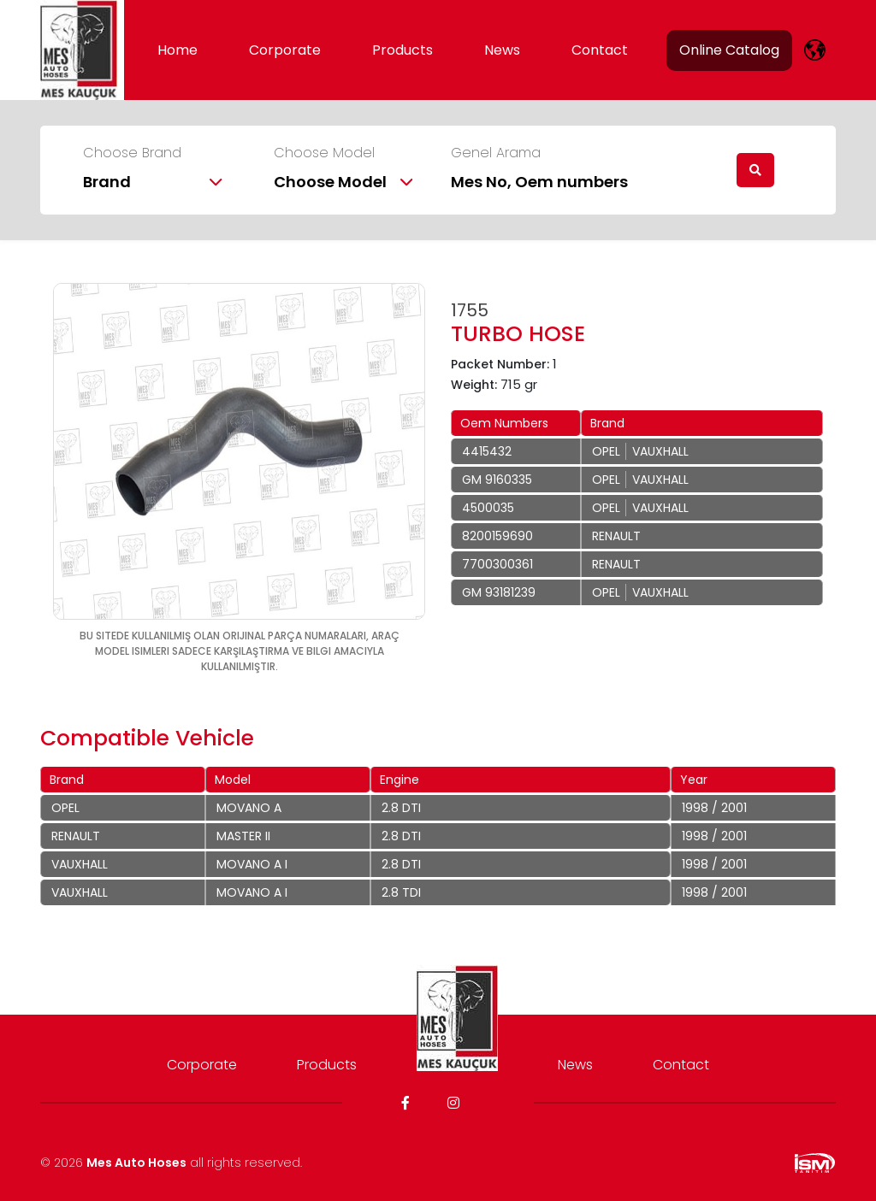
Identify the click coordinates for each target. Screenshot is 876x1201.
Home (177, 50)
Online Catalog (729, 50)
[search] (755, 170)
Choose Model (324, 153)
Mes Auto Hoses (136, 1162)
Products (402, 50)
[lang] (815, 50)
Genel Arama (496, 153)
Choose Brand (132, 153)
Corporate (285, 50)
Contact (599, 50)
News (502, 50)
